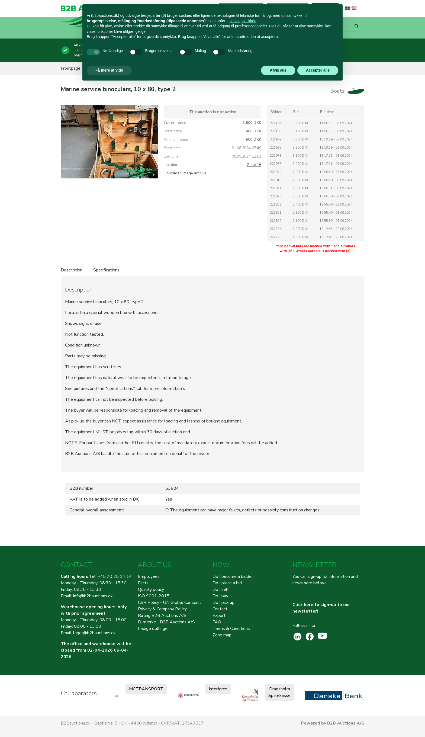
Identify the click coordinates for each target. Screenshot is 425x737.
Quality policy (151, 589)
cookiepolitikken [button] (243, 21)
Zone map (221, 635)
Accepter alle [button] (318, 70)
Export (219, 616)
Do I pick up (223, 602)
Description (71, 270)
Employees (149, 576)
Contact (219, 609)
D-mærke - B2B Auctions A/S (166, 622)
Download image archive (185, 173)
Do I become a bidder (232, 576)
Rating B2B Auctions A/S (162, 616)
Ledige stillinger (153, 629)
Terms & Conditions (231, 629)
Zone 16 (254, 164)
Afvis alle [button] (278, 70)
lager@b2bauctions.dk (94, 633)
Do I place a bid (227, 583)
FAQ (216, 622)
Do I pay (220, 596)
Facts (143, 583)
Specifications (106, 270)
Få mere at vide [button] (109, 70)
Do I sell (220, 589)
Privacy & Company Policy (162, 609)
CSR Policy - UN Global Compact (169, 602)
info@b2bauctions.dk (93, 596)
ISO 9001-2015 (153, 596)
